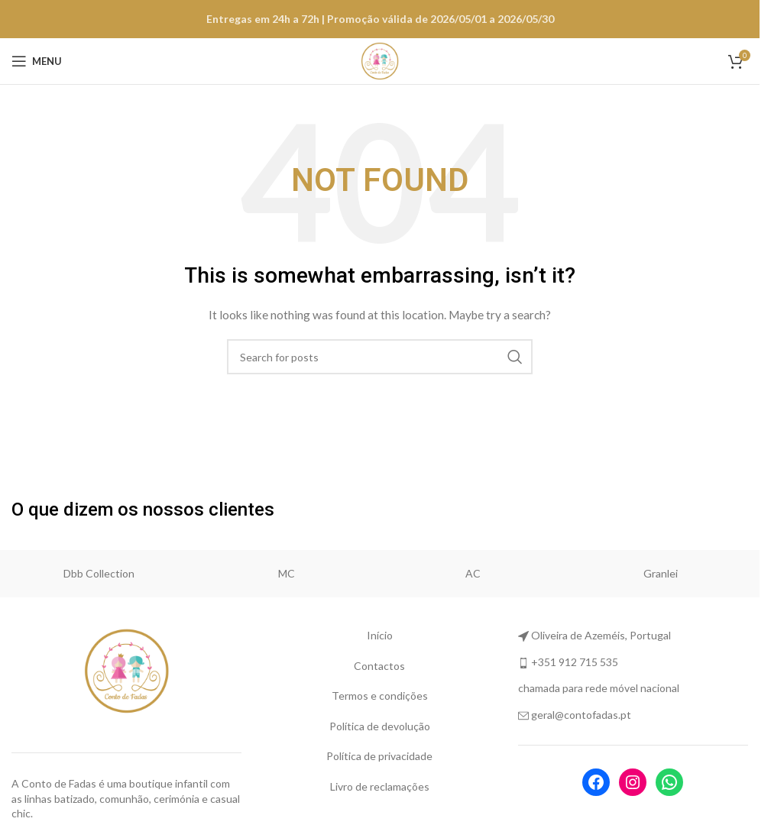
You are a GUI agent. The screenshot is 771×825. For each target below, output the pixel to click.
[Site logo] (380, 59)
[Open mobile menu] (37, 61)
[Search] (380, 356)
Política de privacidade (379, 755)
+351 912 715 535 (574, 661)
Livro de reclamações (379, 786)
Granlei (660, 573)
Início (380, 635)
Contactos (379, 665)
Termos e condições (380, 695)
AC (473, 573)
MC (286, 573)
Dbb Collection (98, 573)
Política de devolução (379, 726)
